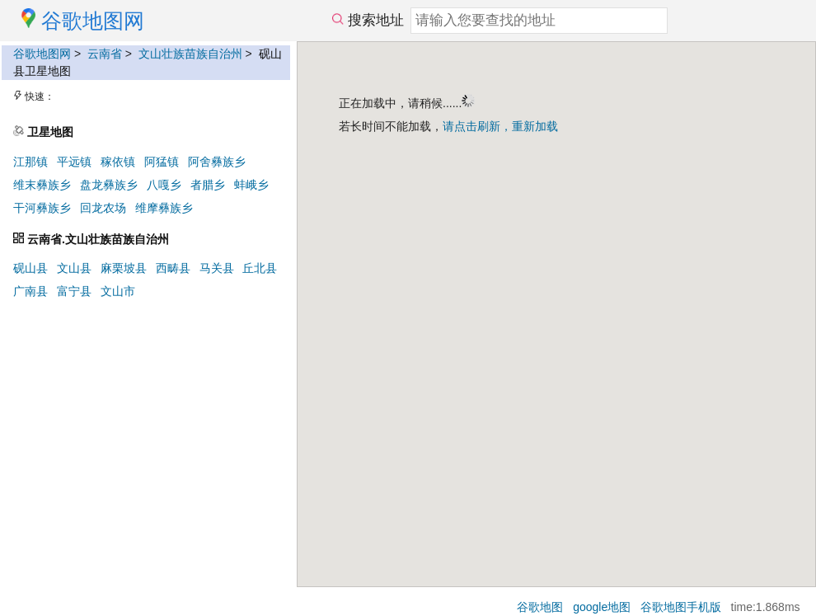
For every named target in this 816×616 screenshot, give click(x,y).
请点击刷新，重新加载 (500, 126)
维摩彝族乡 (164, 207)
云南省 (104, 53)
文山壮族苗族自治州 (190, 53)
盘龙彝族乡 (109, 184)
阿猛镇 (161, 161)
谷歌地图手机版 (680, 607)
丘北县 (259, 268)
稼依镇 (118, 161)
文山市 (118, 291)
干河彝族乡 (42, 207)
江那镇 (30, 161)
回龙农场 (103, 207)
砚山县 (30, 268)
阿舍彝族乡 (217, 161)
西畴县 (173, 268)
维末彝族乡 (42, 184)
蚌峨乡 (251, 184)
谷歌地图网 (42, 53)
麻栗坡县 (124, 268)
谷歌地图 (540, 607)
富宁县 (74, 291)
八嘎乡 (164, 184)
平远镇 (74, 161)
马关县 (216, 268)
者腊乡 (207, 184)
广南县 (30, 291)
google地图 (602, 607)
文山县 (74, 268)
